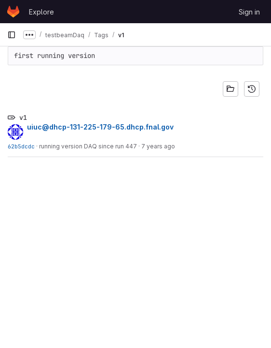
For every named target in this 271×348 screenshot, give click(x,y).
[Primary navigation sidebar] (11, 35)
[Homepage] (13, 11)
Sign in (249, 12)
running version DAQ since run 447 (88, 146)
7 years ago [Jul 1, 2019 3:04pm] (158, 146)
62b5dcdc (21, 146)
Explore (41, 12)
